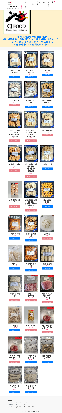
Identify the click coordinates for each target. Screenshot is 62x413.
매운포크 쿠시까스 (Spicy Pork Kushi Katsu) (14, 133)
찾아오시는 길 (38, 3)
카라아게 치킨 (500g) (31, 357)
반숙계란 (47, 234)
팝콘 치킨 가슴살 (31, 235)
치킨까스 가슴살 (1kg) (15, 71)
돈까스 (47, 70)
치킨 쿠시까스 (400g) (31, 387)
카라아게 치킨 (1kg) (31, 101)
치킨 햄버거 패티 (14, 201)
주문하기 (21, 5)
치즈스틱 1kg (31, 326)
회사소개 (26, 5)
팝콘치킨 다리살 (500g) (47, 357)
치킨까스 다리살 (15, 295)
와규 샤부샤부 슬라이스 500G (47, 327)
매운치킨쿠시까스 (14, 165)
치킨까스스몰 (47, 164)
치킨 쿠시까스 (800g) (31, 71)
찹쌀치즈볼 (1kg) (47, 201)
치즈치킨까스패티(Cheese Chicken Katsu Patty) (31, 168)
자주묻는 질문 (32, 3)
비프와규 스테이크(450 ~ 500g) (47, 296)
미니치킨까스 (15, 326)
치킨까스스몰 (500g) (15, 387)
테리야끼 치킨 (15, 234)
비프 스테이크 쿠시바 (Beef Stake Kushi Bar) (31, 133)
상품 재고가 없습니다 (14, 104)
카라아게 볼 (14, 100)
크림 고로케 (47, 264)
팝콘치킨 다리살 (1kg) (47, 101)
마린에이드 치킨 (31, 265)
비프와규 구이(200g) (31, 295)
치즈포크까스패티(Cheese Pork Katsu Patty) (31, 203)
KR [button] (44, 3)
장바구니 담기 (14, 76)
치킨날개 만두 (47, 130)
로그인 (48, 4)
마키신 (14, 264)
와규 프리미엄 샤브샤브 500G (14, 357)
